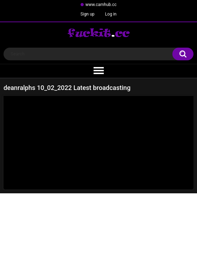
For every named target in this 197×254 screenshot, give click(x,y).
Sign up (88, 14)
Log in (111, 14)
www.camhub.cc (101, 4)
